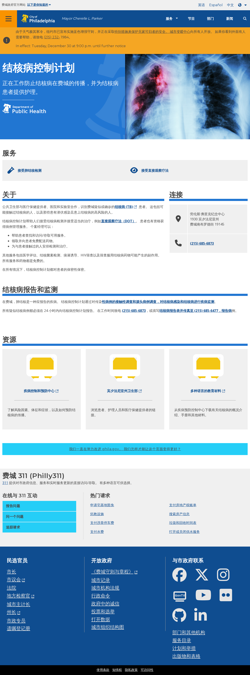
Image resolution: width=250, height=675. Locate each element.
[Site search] (245, 18)
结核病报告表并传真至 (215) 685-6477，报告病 (195, 310)
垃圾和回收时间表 (182, 522)
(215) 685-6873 (202, 243)
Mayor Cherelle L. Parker (82, 18)
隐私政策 (131, 670)
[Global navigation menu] (8, 18)
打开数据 (100, 619)
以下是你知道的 (39, 4)
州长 (11, 612)
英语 (201, 5)
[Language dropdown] (243, 5)
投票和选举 (103, 611)
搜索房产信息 (179, 514)
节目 (191, 19)
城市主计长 (18, 604)
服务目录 (181, 640)
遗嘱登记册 (18, 628)
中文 (230, 5)
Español (216, 5)
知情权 (117, 670)
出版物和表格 (186, 656)
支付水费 (97, 531)
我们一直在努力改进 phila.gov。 (125, 449)
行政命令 (100, 595)
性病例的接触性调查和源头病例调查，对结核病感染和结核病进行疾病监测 (158, 301)
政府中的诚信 (105, 603)
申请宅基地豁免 (102, 505)
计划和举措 (184, 648)
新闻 (229, 19)
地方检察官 (18, 595)
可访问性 (147, 670)
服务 (169, 19)
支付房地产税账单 (182, 505)
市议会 (14, 579)
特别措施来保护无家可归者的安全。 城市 (145, 32)
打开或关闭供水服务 (184, 531)
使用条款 (103, 670)
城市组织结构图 (107, 627)
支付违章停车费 (102, 522)
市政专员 (16, 620)
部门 (210, 19)
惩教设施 (97, 514)
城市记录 (100, 580)
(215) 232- (52, 37)
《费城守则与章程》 (112, 571)
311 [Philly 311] (5, 482)
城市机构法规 (105, 587)
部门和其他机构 (188, 632)
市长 (11, 571)
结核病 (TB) (124, 206)
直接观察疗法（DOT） (118, 221)
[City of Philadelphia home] (39, 18)
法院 (11, 587)
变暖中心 (183, 32)
